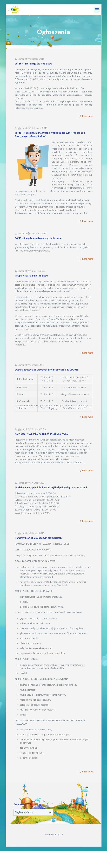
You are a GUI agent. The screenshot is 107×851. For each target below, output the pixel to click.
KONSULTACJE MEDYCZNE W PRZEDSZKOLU (42, 433)
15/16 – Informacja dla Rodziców (33, 63)
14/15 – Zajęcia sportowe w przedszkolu (38, 238)
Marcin (21, 58)
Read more (87, 116)
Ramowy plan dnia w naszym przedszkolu (38, 537)
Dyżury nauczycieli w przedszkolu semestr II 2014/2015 (46, 369)
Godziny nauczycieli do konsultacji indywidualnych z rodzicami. (51, 487)
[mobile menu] (97, 10)
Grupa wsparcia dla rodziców (31, 275)
